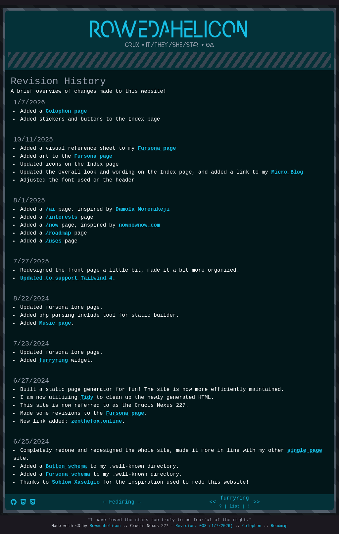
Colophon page (66, 111)
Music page (55, 323)
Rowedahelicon (105, 526)
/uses (54, 241)
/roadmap (58, 233)
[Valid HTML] (23, 503)
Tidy (86, 397)
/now (52, 225)
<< (213, 502)
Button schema (66, 466)
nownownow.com (139, 225)
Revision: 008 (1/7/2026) (204, 526)
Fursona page (157, 148)
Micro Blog (287, 172)
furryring (53, 360)
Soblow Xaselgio (76, 482)
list (234, 506)
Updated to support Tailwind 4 (66, 278)
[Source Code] (14, 503)
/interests (61, 217)
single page (304, 451)
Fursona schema (68, 474)
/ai (50, 209)
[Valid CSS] (33, 503)
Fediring (121, 502)
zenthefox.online (96, 421)
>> (256, 502)
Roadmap (279, 526)
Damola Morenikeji (143, 209)
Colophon (252, 526)
